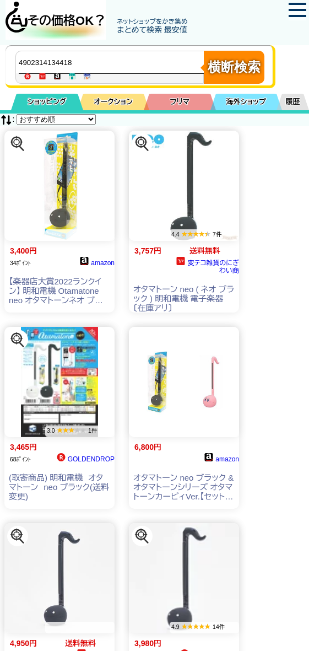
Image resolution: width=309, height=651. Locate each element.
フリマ (179, 102)
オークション (113, 102)
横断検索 (234, 67)
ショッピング (47, 102)
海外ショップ (246, 102)
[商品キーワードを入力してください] (112, 62)
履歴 (293, 102)
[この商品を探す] (17, 143)
